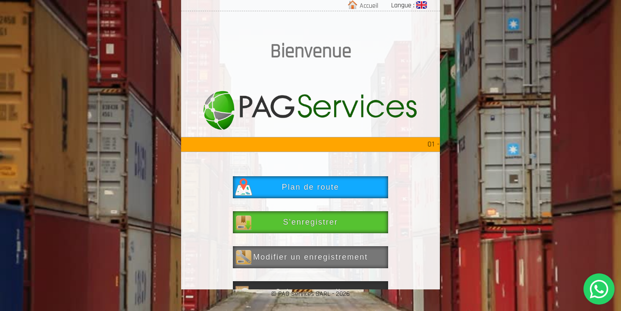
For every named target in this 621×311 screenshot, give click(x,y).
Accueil (364, 5)
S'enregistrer (286, 222)
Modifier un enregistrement (301, 257)
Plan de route (287, 187)
